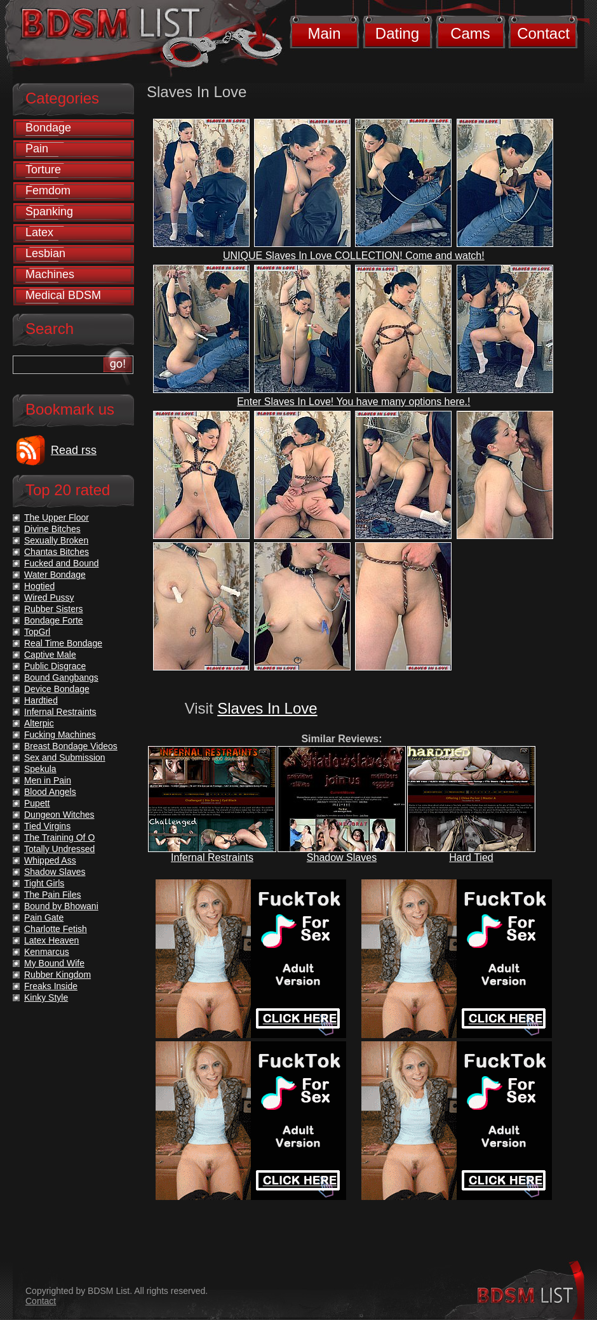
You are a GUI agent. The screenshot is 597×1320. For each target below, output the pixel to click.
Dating (397, 33)
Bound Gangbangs (61, 677)
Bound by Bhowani (61, 906)
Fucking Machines (60, 735)
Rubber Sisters (53, 609)
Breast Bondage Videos (70, 746)
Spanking (49, 211)
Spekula (40, 769)
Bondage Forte (53, 620)
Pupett (37, 803)
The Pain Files (52, 895)
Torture (43, 169)
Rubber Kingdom (57, 975)
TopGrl (37, 632)
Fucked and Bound (61, 563)
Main (323, 33)
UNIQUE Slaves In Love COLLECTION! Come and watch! (354, 255)
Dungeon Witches (59, 815)
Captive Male (50, 655)
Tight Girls (44, 883)
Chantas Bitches (56, 552)
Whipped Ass (50, 860)
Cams (470, 33)
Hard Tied (471, 857)
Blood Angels (50, 792)
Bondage (48, 127)
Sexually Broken (56, 540)
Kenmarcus (46, 952)
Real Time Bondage (63, 643)
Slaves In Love (267, 708)
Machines (49, 274)
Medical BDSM (63, 295)
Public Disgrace (55, 666)
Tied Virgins (47, 826)
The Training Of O (59, 837)
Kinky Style (46, 997)
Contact (543, 33)
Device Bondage (57, 689)
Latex (39, 232)
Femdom (47, 190)
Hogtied (39, 586)
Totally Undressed (59, 849)
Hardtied (41, 700)
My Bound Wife (54, 963)
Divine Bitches (52, 529)
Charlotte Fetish (55, 929)
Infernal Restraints (212, 857)
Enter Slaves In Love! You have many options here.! (353, 401)
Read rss (74, 450)
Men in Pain (47, 780)
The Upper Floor (56, 517)
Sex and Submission (64, 757)
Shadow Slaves (342, 857)
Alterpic (39, 723)
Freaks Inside (50, 986)
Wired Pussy (49, 597)
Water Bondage (55, 575)
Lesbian (45, 253)
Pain (36, 148)
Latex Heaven (51, 940)
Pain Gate (44, 917)
